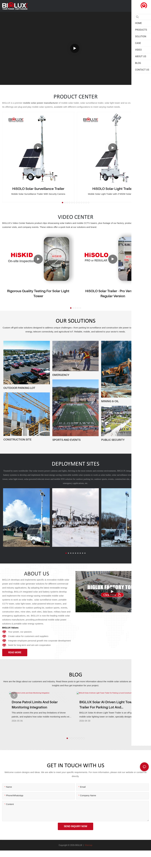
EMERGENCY (60, 374)
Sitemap (88, 845)
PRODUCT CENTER (76, 97)
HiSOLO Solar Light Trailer (112, 189)
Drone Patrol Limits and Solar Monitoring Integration (35, 704)
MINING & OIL (110, 401)
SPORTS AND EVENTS (66, 439)
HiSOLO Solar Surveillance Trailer (38, 189)
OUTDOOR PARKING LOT (19, 387)
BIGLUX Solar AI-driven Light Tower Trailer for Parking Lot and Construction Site (107, 705)
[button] (62, 202)
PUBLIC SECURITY (112, 439)
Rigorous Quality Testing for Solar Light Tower (38, 293)
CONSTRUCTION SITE (17, 439)
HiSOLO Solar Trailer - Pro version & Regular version (112, 293)
